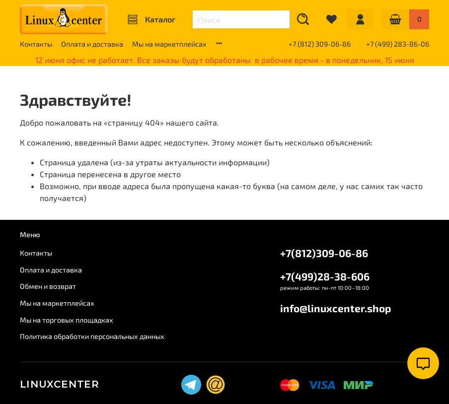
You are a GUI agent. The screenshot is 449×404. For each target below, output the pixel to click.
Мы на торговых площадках (66, 320)
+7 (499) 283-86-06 (397, 44)
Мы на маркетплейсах (169, 44)
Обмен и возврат (48, 286)
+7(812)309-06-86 (324, 253)
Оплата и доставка (92, 44)
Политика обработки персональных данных (92, 336)
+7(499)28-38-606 (325, 276)
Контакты (36, 44)
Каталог (151, 19)
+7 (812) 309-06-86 (320, 44)
